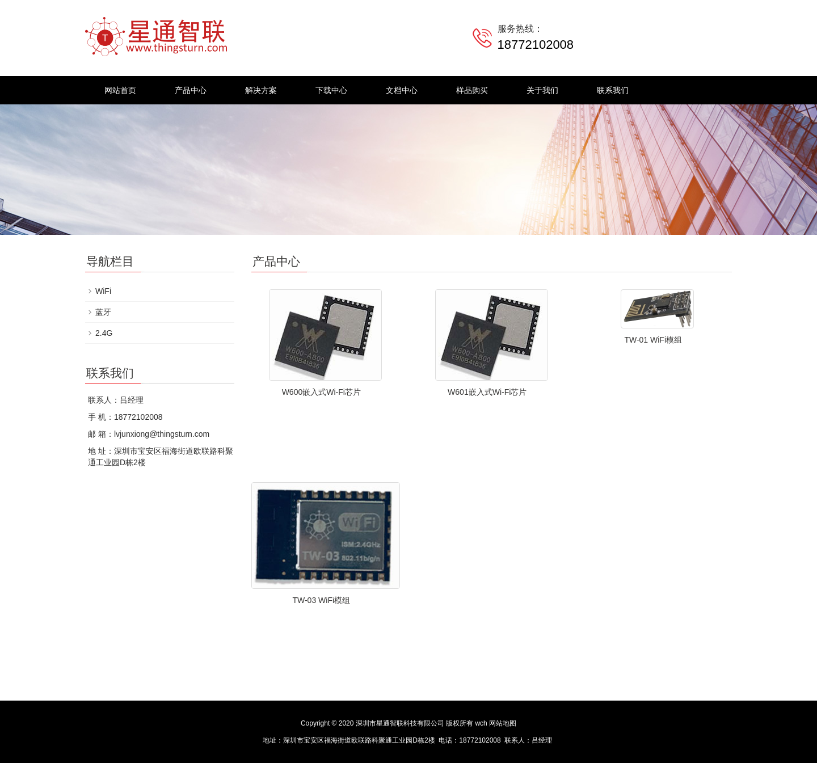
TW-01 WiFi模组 (653, 339)
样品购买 (472, 90)
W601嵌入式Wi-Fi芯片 (487, 392)
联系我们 (613, 90)
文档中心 (402, 90)
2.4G (103, 333)
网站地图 (502, 723)
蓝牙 (103, 312)
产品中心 (191, 90)
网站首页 (120, 90)
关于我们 (542, 90)
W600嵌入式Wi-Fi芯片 (321, 392)
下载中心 (331, 90)
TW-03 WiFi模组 (321, 600)
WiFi (103, 291)
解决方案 (261, 90)
